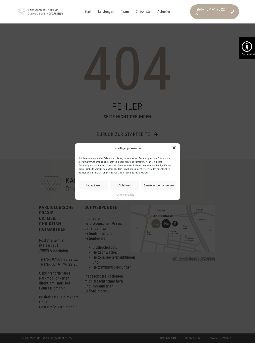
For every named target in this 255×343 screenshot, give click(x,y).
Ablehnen (124, 185)
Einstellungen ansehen (158, 185)
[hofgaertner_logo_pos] (40, 9)
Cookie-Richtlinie (125, 194)
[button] (174, 148)
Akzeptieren (93, 185)
